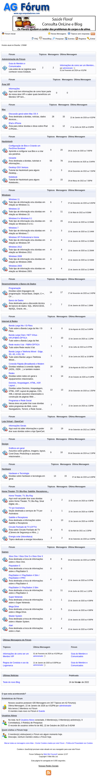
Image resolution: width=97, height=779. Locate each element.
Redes (12, 373)
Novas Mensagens (58, 34)
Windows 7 (14, 228)
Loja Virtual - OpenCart (12, 421)
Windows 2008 (15, 256)
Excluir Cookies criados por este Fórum (50, 743)
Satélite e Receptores (18, 517)
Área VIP (6, 84)
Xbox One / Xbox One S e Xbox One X (26, 556)
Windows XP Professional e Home (24, 237)
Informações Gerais (17, 426)
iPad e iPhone (15, 123)
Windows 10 (14, 209)
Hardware (6, 469)
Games (5, 552)
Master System (15, 616)
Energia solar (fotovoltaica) (20, 536)
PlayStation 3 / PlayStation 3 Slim (23, 587)
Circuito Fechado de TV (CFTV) (23, 527)
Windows (6, 195)
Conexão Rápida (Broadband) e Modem (26, 364)
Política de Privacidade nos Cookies (79, 743)
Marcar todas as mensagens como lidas (19, 743)
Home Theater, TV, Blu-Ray (21, 496)
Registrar (82, 39)
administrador (68, 68)
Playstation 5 (14, 566)
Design (5, 444)
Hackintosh (7, 141)
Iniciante (12, 158)
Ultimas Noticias (10, 675)
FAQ (36, 39)
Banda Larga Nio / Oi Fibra (20, 325)
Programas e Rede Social (20, 400)
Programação (15, 288)
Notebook (13, 177)
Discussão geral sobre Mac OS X (23, 114)
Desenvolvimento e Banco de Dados (19, 284)
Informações (14, 89)
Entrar (92, 39)
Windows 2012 (15, 247)
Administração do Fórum (13, 59)
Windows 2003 (15, 266)
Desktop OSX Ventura (18, 167)
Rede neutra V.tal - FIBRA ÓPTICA (24, 345)
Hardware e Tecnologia (19, 473)
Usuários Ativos (9, 715)
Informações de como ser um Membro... (77, 65)
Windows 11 (14, 199)
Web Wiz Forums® (51, 754)
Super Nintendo (16, 597)
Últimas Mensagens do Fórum (17, 640)
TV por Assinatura (17, 508)
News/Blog (47, 39)
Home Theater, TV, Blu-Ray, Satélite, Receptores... (25, 491)
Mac (4, 109)
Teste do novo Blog (11, 682)
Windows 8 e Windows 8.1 (20, 218)
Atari (11, 625)
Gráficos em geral (17, 448)
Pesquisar (58, 39)
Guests (42, 711)
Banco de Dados (16, 300)
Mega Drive (14, 606)
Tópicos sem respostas (80, 34)
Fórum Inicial (10, 34)
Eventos (69, 39)
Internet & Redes (10, 321)
